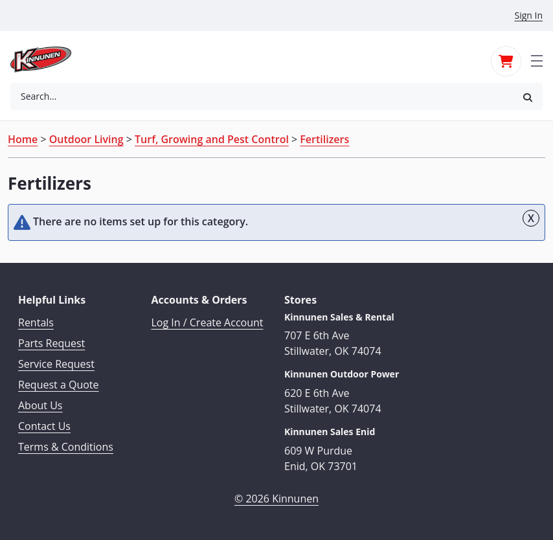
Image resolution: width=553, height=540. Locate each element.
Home (23, 139)
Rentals (36, 322)
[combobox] (261, 96)
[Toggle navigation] (537, 60)
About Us (40, 405)
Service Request (56, 364)
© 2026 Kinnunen (276, 498)
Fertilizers (324, 139)
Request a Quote (58, 384)
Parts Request (51, 343)
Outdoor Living (86, 139)
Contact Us (44, 426)
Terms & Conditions (65, 447)
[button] (527, 97)
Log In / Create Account (208, 322)
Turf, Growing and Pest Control (212, 139)
